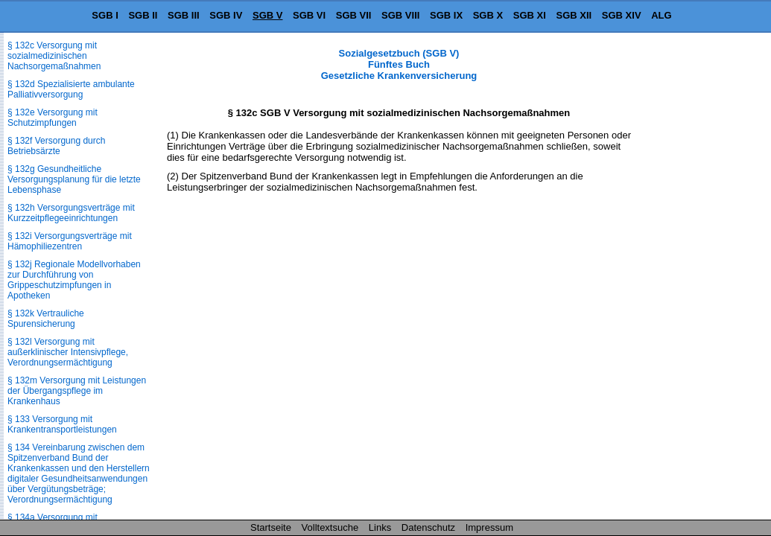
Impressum (489, 527)
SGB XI (529, 15)
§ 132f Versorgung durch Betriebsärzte (56, 145)
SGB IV (225, 15)
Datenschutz (428, 527)
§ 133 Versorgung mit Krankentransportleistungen (62, 424)
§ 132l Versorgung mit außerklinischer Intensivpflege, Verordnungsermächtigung (67, 352)
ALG (661, 15)
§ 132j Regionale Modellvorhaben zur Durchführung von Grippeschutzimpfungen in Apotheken (74, 280)
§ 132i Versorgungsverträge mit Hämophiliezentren (69, 241)
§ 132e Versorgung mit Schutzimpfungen (52, 117)
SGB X (488, 15)
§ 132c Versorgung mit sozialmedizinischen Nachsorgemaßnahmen (54, 55)
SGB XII (574, 15)
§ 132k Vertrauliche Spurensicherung (45, 318)
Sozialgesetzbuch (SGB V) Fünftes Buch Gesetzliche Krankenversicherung (399, 64)
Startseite (270, 527)
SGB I (105, 15)
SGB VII (354, 15)
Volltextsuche (330, 527)
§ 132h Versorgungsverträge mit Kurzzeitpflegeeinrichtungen (71, 212)
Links (380, 527)
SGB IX (446, 15)
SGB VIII (400, 15)
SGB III (184, 15)
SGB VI (309, 15)
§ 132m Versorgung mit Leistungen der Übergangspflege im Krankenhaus (76, 390)
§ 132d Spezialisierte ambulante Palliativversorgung (71, 89)
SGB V (267, 15)
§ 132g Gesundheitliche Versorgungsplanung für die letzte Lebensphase (74, 179)
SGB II (142, 15)
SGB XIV (621, 15)
